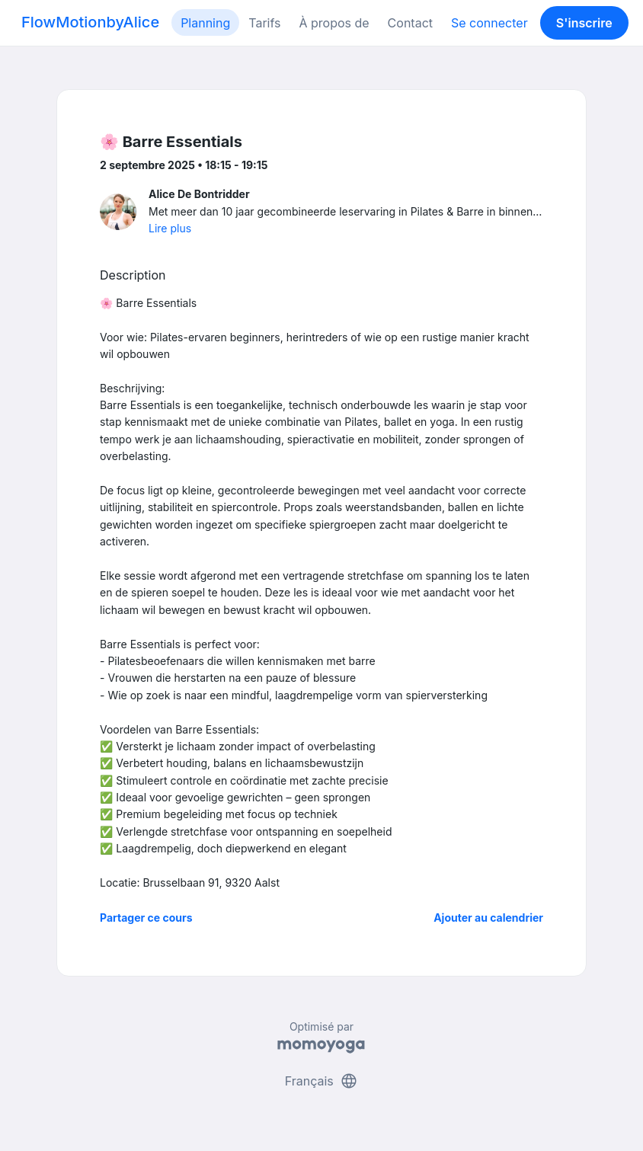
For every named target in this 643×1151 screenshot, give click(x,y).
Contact (410, 22)
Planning (205, 22)
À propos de (334, 22)
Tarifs (264, 22)
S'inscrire (584, 22)
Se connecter (489, 22)
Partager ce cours (146, 917)
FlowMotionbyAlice (90, 22)
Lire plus (170, 228)
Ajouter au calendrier (488, 917)
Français (322, 1081)
